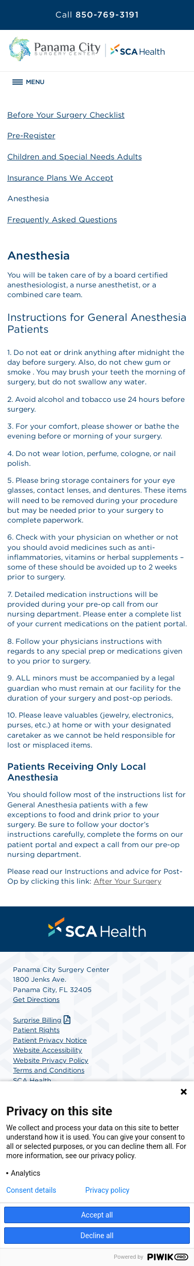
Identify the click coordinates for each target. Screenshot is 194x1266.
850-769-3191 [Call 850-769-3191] (97, 15)
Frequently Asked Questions (62, 219)
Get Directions (36, 999)
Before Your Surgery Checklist (66, 115)
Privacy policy (107, 1190)
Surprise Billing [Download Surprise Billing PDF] (43, 1020)
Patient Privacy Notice (50, 1040)
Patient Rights (36, 1030)
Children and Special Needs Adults (74, 156)
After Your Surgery (127, 881)
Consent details (31, 1190)
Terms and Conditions (48, 1070)
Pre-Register (31, 135)
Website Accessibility (47, 1050)
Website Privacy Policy (50, 1060)
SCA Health (32, 1080)
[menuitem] (97, 927)
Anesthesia (28, 198)
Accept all (97, 1215)
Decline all (97, 1235)
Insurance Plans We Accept (60, 178)
